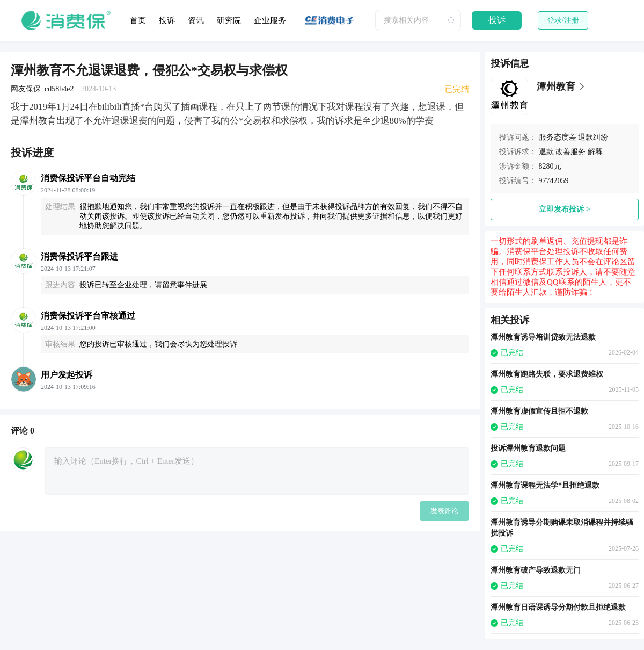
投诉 (167, 20)
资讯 (196, 20)
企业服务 (270, 20)
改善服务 (570, 152)
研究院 (229, 20)
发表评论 (444, 511)
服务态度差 (557, 137)
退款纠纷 (593, 137)
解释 (595, 152)
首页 (138, 20)
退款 (546, 152)
